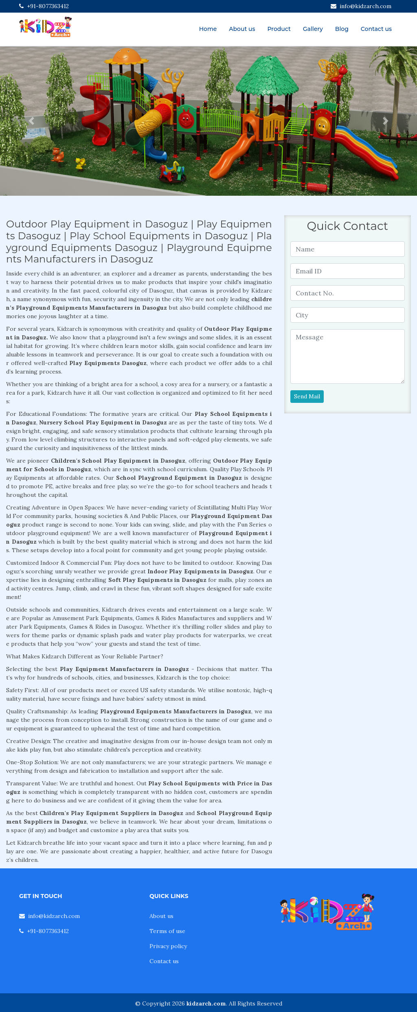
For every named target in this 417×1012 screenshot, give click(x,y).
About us (242, 29)
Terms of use (167, 931)
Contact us (376, 29)
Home (208, 29)
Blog (342, 29)
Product (278, 29)
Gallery (313, 29)
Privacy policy (168, 946)
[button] (31, 121)
